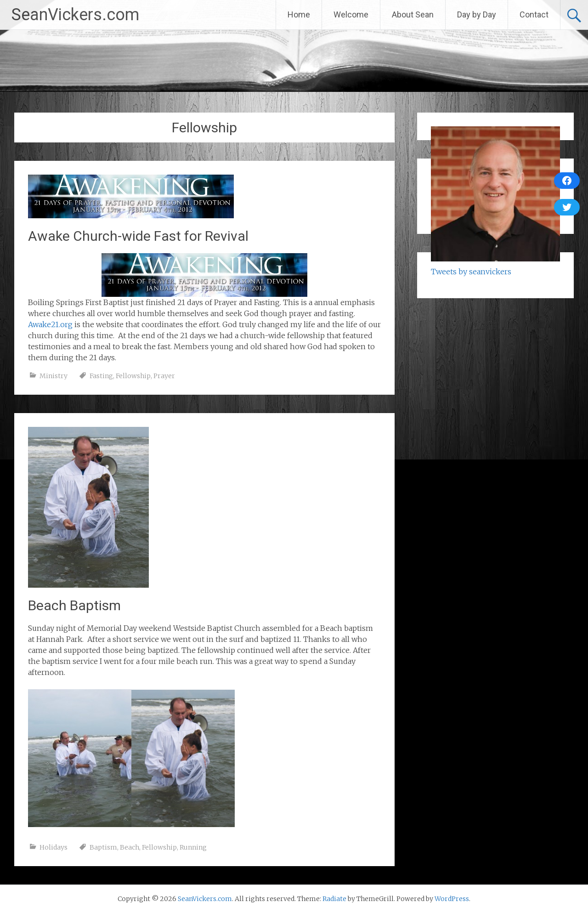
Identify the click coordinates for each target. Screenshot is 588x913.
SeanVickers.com (75, 14)
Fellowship (133, 376)
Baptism (103, 847)
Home (299, 14)
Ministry (54, 376)
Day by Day (476, 14)
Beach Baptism (74, 605)
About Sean (413, 14)
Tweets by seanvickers (471, 271)
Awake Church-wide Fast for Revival (138, 236)
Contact (534, 14)
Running (193, 847)
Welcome (351, 14)
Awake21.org (50, 324)
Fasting (101, 376)
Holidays (54, 847)
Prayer (164, 376)
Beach (129, 847)
